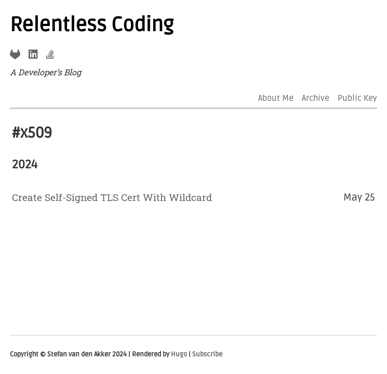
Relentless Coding (92, 25)
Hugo (179, 354)
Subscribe (207, 354)
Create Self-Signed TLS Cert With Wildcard (112, 197)
